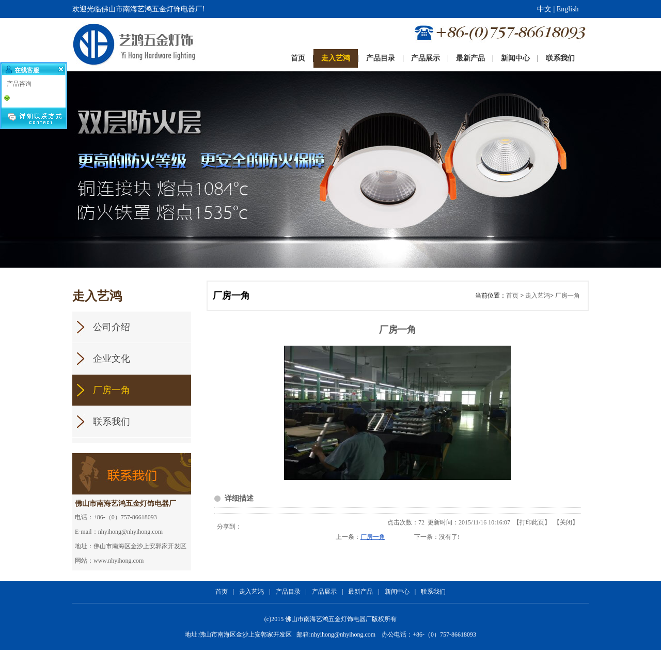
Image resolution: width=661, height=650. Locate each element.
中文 (544, 9)
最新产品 (360, 591)
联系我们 (433, 591)
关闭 (566, 522)
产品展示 (324, 591)
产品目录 (288, 591)
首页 (512, 295)
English (568, 9)
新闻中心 (397, 591)
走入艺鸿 (537, 295)
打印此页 (532, 522)
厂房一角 (567, 295)
